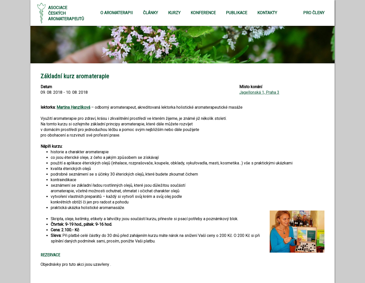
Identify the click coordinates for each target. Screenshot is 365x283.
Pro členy (313, 12)
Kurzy (174, 12)
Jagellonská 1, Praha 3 (259, 92)
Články (150, 12)
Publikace (236, 12)
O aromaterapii (116, 12)
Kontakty (267, 12)
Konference (203, 12)
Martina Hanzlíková (73, 107)
